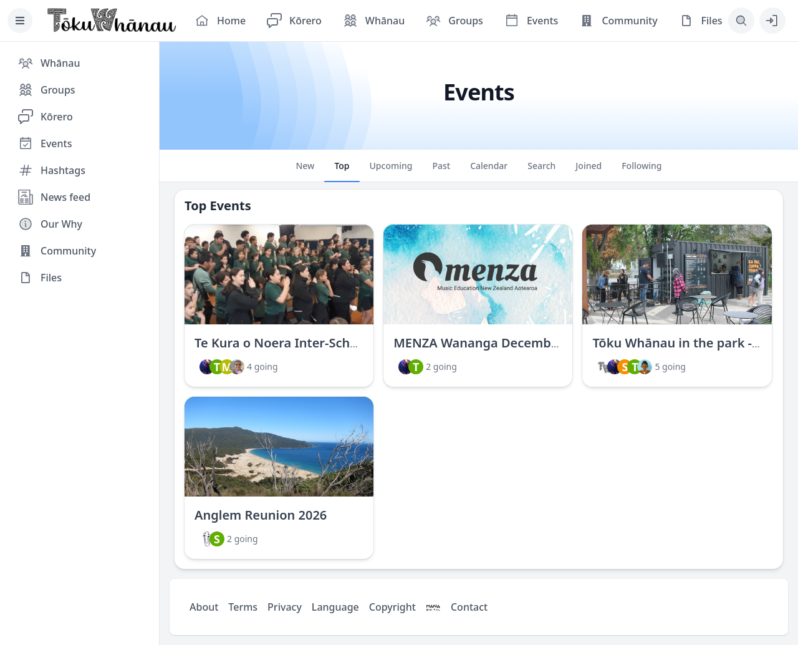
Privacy (284, 607)
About (204, 607)
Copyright (392, 607)
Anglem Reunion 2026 (261, 515)
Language (335, 607)
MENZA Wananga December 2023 (494, 342)
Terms (242, 607)
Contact (469, 607)
